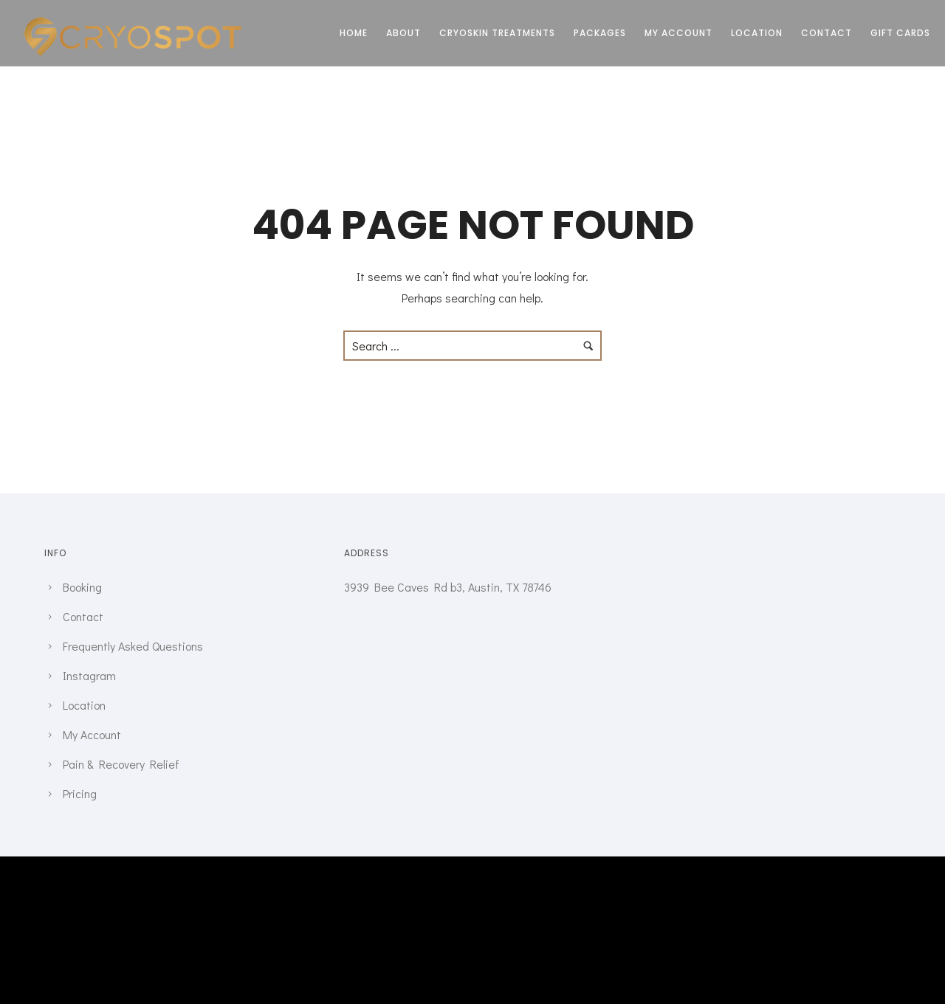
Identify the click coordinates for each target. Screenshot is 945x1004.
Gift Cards (900, 33)
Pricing (80, 793)
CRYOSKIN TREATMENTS (497, 33)
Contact (826, 33)
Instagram (89, 675)
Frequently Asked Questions (133, 646)
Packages (600, 33)
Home (354, 33)
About (403, 33)
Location (757, 33)
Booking (82, 587)
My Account (678, 33)
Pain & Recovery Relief (121, 764)
